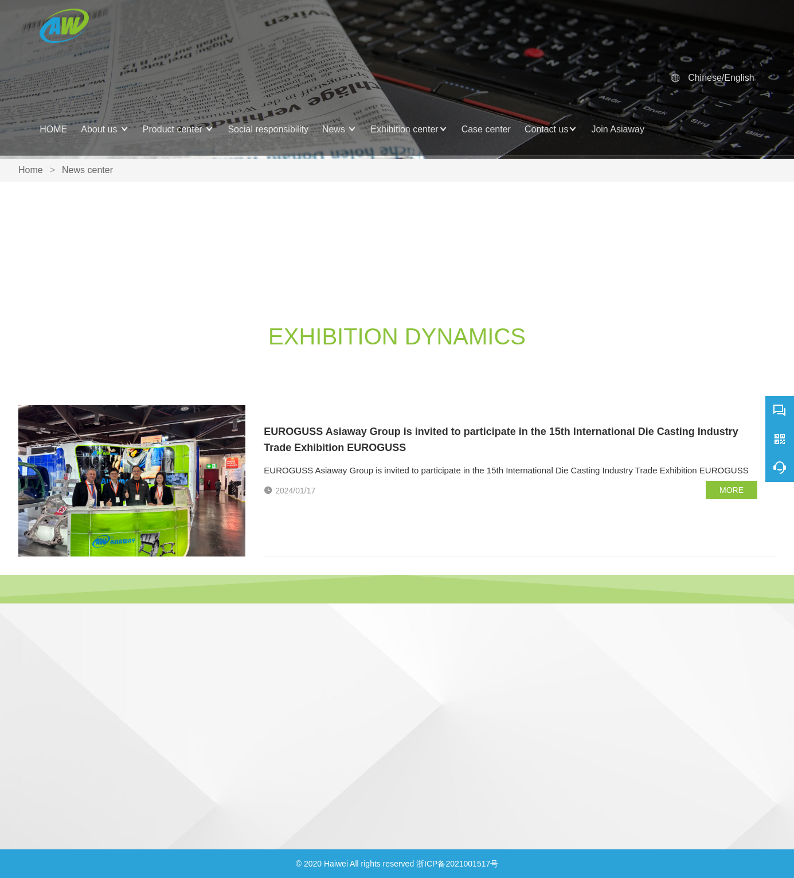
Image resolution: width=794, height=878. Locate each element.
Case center (486, 129)
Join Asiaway (617, 129)
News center (87, 170)
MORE (731, 490)
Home (30, 170)
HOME (53, 129)
